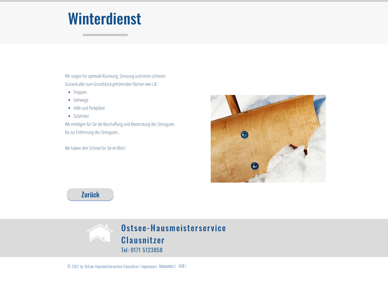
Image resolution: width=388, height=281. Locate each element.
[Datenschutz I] (167, 266)
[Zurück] (90, 194)
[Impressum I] (149, 266)
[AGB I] (182, 266)
